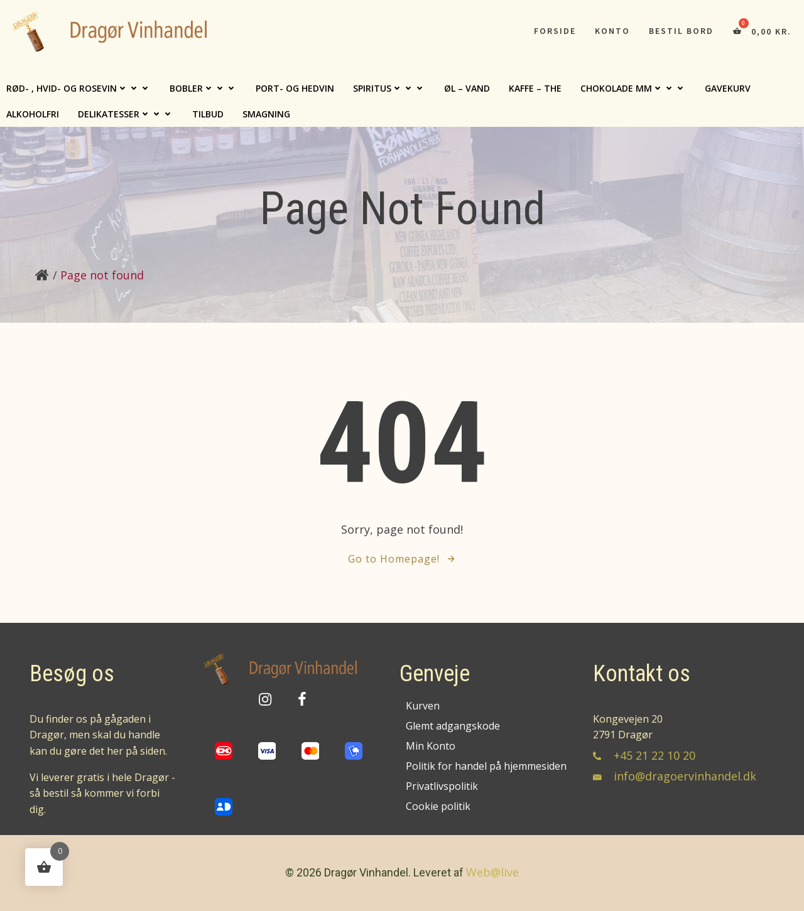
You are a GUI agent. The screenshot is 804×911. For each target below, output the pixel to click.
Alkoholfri (32, 114)
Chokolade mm (633, 88)
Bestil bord (681, 30)
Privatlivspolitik (442, 786)
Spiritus (389, 88)
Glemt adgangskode (453, 726)
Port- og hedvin (295, 88)
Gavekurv (728, 88)
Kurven (423, 706)
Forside (555, 30)
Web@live (492, 872)
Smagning (266, 114)
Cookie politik (438, 806)
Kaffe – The (535, 88)
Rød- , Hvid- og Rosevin (78, 88)
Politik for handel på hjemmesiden (485, 766)
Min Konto (430, 746)
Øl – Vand (467, 88)
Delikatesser (125, 114)
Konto (612, 30)
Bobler (203, 88)
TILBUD (208, 114)
